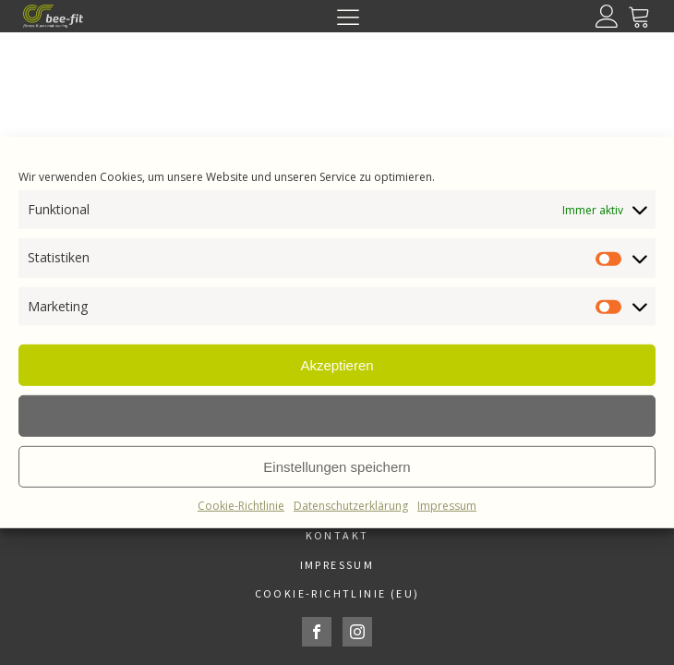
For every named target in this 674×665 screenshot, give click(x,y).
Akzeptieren (336, 364)
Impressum (446, 506)
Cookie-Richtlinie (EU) (337, 593)
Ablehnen (336, 415)
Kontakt (337, 535)
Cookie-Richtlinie (241, 506)
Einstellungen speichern (336, 466)
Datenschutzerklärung (351, 506)
